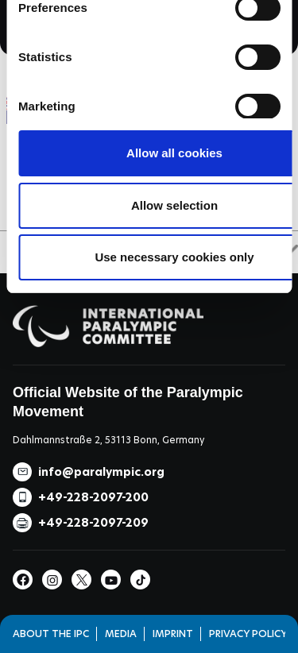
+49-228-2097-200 (93, 497)
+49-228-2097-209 (93, 523)
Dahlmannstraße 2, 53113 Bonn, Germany (108, 439)
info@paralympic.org (101, 472)
